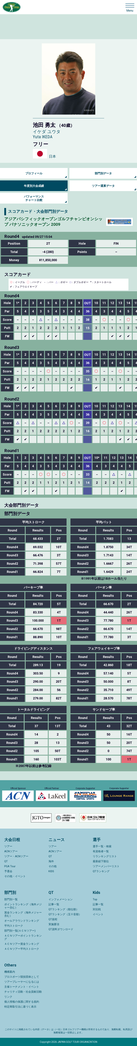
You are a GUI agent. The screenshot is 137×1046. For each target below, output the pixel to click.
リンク (8, 996)
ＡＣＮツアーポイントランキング (23, 937)
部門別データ (103, 173)
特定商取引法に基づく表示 (20, 1006)
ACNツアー (11, 851)
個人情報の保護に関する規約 (21, 1001)
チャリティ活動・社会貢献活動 (23, 991)
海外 (51, 861)
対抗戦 (97, 909)
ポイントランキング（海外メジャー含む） (23, 906)
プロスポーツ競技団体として (21, 976)
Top (95, 899)
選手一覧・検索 (102, 846)
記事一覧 (54, 904)
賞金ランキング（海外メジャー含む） (23, 914)
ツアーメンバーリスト (106, 866)
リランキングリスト (105, 856)
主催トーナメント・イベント (21, 986)
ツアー (8, 846)
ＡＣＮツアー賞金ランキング (21, 943)
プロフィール (33, 173)
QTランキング (101, 871)
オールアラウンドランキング (21, 920)
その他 (53, 866)
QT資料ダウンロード (61, 929)
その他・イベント (15, 876)
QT (6, 861)
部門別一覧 (11, 899)
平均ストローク (13, 925)
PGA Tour (10, 866)
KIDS (51, 871)
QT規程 (53, 919)
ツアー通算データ (103, 186)
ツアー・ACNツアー (16, 856)
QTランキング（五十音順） (65, 914)
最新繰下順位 (101, 861)
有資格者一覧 (101, 851)
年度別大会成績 (34, 186)
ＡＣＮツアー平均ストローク (21, 948)
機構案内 (9, 971)
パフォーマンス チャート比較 (34, 198)
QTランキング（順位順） (64, 909)
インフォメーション (61, 899)
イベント (98, 914)
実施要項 (54, 924)
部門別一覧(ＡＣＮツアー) (19, 930)
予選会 (8, 871)
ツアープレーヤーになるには (21, 981)
